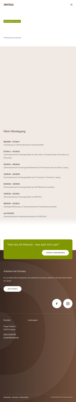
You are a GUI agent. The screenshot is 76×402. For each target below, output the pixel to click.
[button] (71, 4)
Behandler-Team (12, 21)
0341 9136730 (10, 334)
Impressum (15, 397)
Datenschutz (7, 397)
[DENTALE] (9, 5)
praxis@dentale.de (11, 337)
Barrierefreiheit (24, 397)
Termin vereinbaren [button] (55, 253)
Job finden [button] (12, 289)
